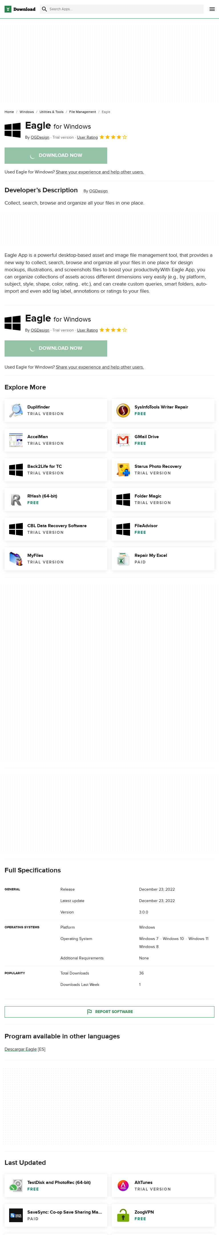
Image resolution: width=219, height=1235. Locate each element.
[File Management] (82, 112)
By (37, 137)
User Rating (102, 137)
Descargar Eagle (21, 1049)
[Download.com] (20, 9)
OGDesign (98, 191)
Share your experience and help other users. (100, 172)
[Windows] (27, 112)
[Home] (9, 112)
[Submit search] (44, 9)
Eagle (58, 125)
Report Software (109, 1011)
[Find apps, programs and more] (122, 9)
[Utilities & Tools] (52, 112)
